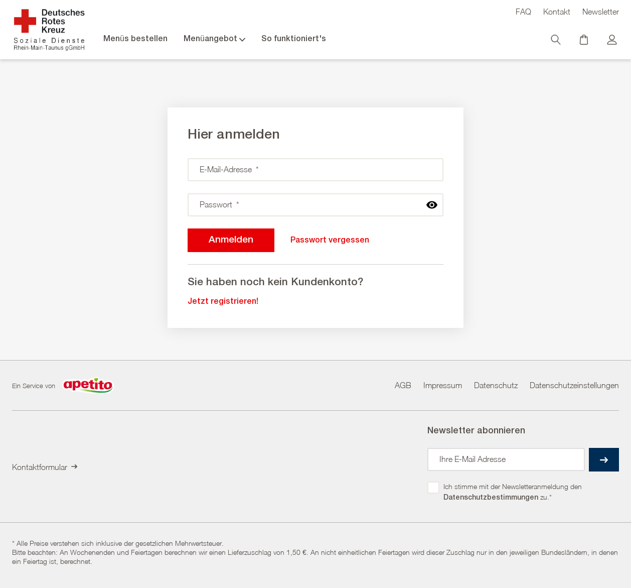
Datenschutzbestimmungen (490, 497)
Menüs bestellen (135, 39)
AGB (403, 385)
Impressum (442, 385)
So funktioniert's (293, 39)
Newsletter (600, 11)
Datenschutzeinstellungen (574, 385)
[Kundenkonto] (613, 42)
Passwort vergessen (329, 240)
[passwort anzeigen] (431, 204)
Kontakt (556, 11)
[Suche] (557, 42)
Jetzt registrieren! (223, 301)
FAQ (523, 11)
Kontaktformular (44, 467)
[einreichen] (604, 460)
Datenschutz (496, 385)
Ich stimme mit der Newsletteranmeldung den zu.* (513, 492)
